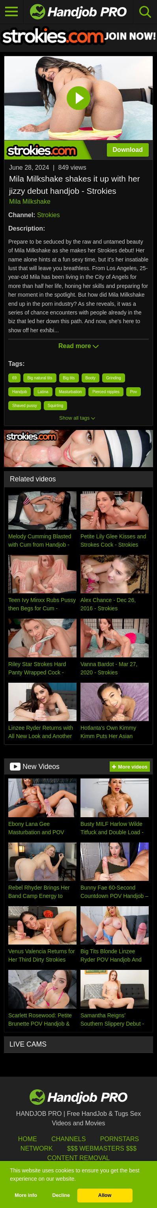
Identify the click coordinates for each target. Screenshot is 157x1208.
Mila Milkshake (29, 201)
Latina (42, 392)
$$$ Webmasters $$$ (101, 1148)
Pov (133, 392)
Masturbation (70, 392)
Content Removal (78, 1158)
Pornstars (119, 1139)
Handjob (19, 392)
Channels (68, 1139)
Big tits (69, 378)
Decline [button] (61, 1195)
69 (14, 378)
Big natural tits (39, 378)
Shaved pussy (24, 405)
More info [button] (26, 1195)
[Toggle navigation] (12, 12)
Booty (91, 378)
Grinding (113, 378)
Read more (78, 346)
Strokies (48, 215)
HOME (27, 1139)
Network (37, 1148)
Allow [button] (105, 1195)
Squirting (55, 405)
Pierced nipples (105, 392)
